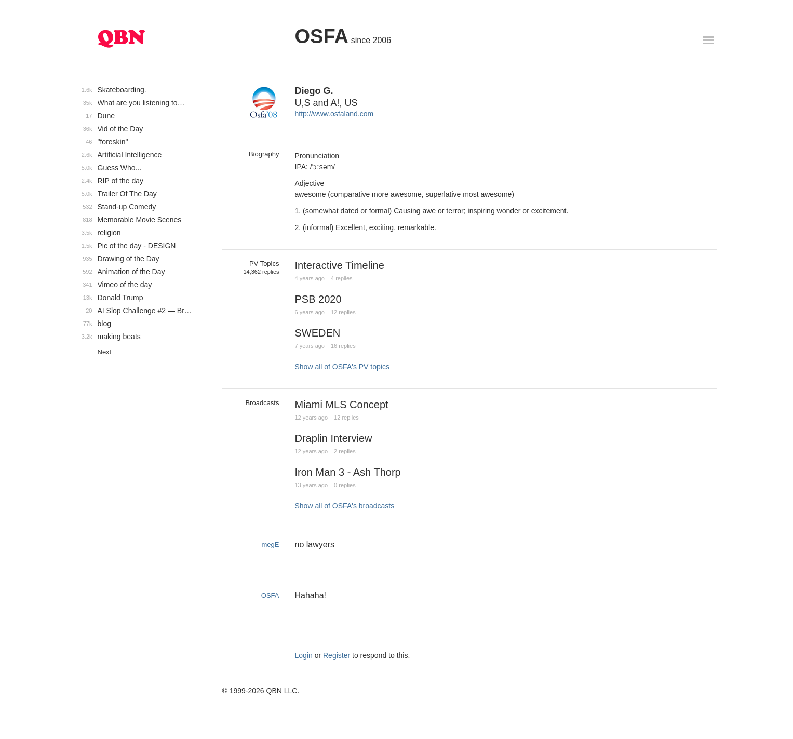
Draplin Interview (333, 438)
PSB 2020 (318, 299)
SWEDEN (318, 333)
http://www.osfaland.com (334, 114)
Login (304, 655)
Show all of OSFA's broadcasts (345, 506)
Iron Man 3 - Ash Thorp (348, 472)
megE (270, 544)
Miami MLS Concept (341, 404)
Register (336, 655)
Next (105, 351)
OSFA (321, 36)
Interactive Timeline (339, 265)
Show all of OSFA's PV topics (342, 366)
